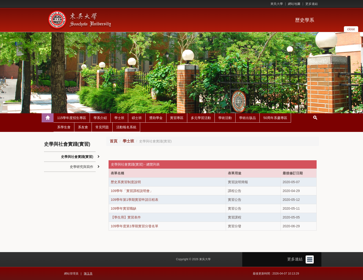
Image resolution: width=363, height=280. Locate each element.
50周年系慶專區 (275, 118)
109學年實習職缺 (123, 208)
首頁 (113, 141)
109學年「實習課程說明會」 (132, 191)
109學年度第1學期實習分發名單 (134, 226)
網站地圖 (294, 3)
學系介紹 (100, 118)
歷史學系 (304, 20)
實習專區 (176, 118)
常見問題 (102, 127)
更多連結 (311, 3)
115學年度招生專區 (71, 118)
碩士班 (137, 118)
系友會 (83, 127)
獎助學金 (156, 118)
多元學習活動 (201, 118)
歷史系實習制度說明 (126, 182)
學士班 (119, 118)
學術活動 (225, 118)
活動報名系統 (126, 127)
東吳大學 (276, 3)
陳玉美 (88, 273)
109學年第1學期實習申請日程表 (134, 200)
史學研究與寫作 (81, 167)
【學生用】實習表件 (126, 217)
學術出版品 (247, 118)
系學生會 (64, 127)
